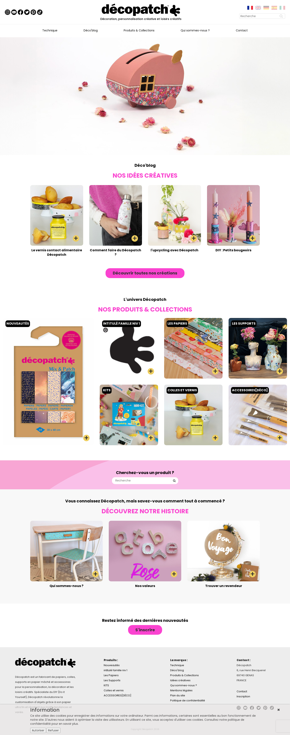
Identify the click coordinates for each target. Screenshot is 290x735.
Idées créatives (180, 680)
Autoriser (38, 730)
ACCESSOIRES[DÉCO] (117, 695)
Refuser (53, 730)
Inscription (243, 696)
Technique (49, 30)
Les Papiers (111, 675)
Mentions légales (181, 690)
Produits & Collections (139, 30)
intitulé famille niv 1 (115, 670)
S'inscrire (145, 630)
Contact (242, 30)
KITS (106, 685)
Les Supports (112, 680)
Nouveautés (112, 665)
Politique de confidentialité (187, 700)
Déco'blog (91, 30)
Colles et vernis (114, 690)
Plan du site (177, 695)
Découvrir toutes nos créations (145, 273)
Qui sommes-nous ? (195, 30)
